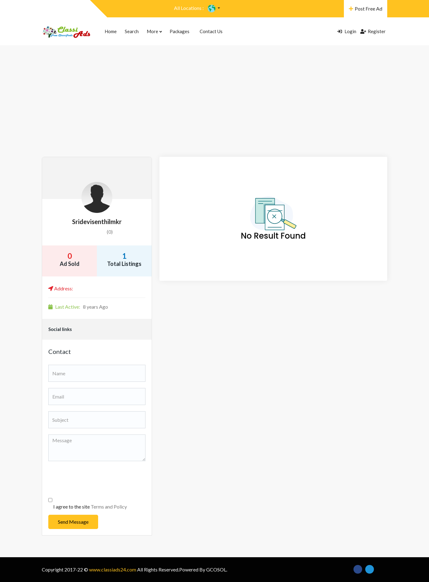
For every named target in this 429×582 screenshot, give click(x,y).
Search (132, 31)
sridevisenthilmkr (97, 221)
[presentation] (95, 479)
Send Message (73, 522)
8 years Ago (78, 307)
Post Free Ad (365, 8)
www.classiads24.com (112, 569)
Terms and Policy (109, 506)
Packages (179, 31)
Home (111, 31)
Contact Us (211, 31)
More (154, 31)
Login (346, 31)
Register (373, 31)
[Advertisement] (214, 110)
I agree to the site (90, 506)
